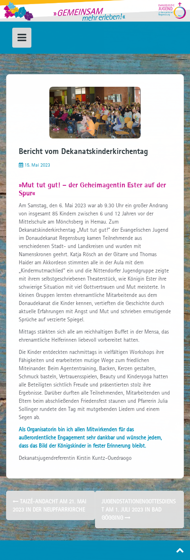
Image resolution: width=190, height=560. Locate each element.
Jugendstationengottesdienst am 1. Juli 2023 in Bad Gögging (139, 509)
